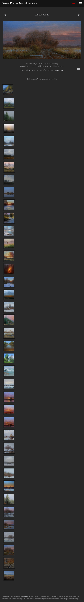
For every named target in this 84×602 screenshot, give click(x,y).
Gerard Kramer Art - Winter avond (20, 3)
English (73, 3)
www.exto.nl (25, 596)
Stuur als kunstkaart (42, 70)
